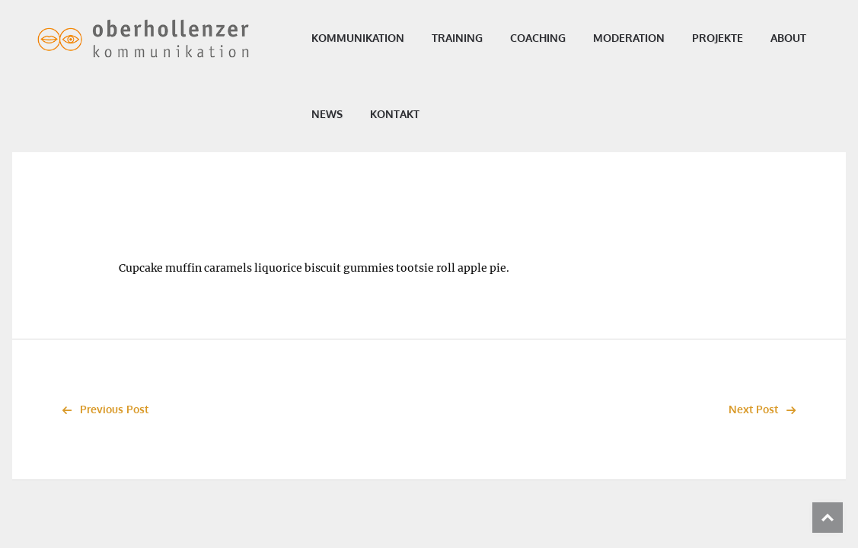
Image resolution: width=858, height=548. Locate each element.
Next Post (766, 409)
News (400, 113)
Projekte (727, 37)
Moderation (639, 37)
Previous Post (101, 409)
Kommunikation (367, 37)
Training (467, 37)
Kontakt (468, 113)
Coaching (548, 37)
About (339, 113)
